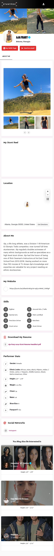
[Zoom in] (47, 191)
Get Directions (43, 224)
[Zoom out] (47, 194)
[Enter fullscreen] (47, 199)
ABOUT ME (6, 56)
